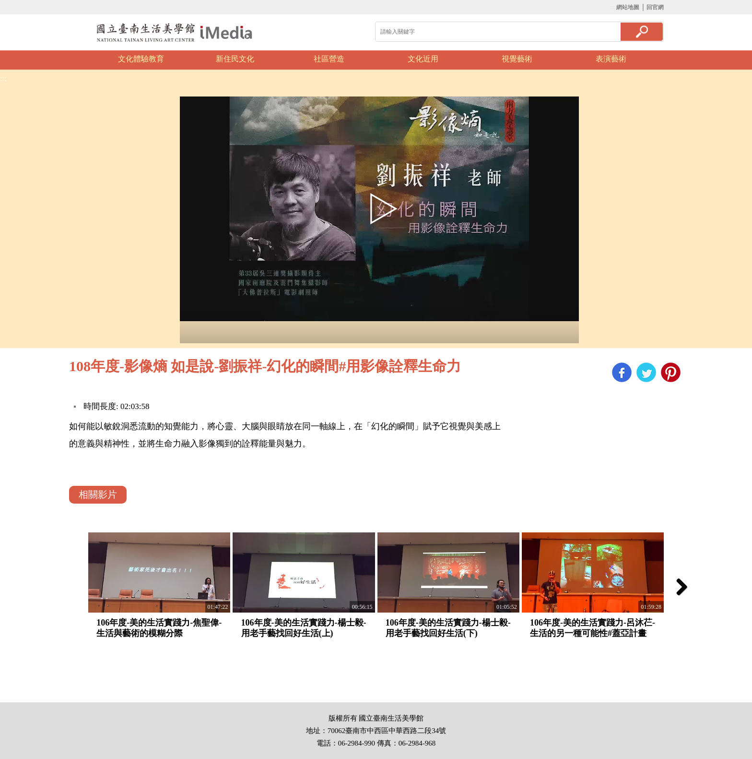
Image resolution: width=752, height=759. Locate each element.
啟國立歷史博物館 (174, 32)
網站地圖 (627, 7)
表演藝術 (611, 59)
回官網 (655, 7)
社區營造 (329, 59)
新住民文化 (235, 59)
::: (612, 7)
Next (675, 60)
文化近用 (423, 59)
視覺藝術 (517, 59)
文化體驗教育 (141, 59)
